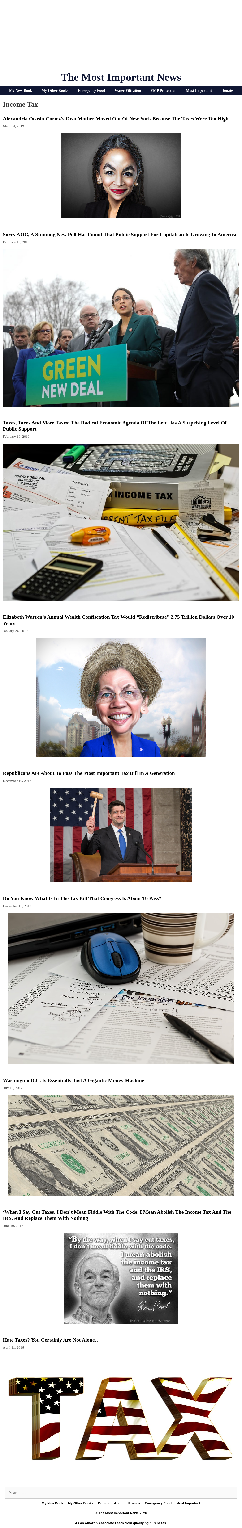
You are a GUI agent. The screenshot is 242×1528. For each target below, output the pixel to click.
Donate (227, 90)
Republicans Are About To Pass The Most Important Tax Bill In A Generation (89, 773)
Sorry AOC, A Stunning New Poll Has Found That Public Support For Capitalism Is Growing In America (119, 234)
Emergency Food (91, 90)
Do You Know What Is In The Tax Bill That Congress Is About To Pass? (82, 898)
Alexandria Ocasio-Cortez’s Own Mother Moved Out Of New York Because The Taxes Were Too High (116, 119)
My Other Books (55, 90)
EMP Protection (163, 90)
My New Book (20, 90)
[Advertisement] (121, 38)
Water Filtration (128, 90)
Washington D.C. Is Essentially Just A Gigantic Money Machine (73, 1080)
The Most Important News (121, 77)
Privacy (134, 1503)
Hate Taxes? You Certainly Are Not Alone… (51, 1340)
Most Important (199, 90)
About (118, 1503)
